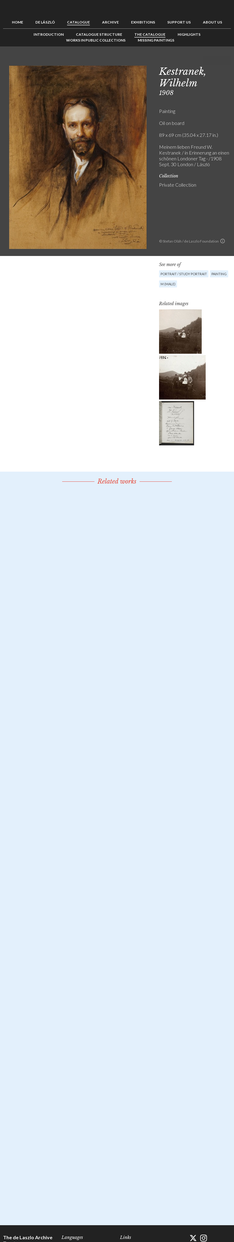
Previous (207, 60)
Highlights (189, 34)
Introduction (49, 34)
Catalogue (78, 22)
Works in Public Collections (96, 40)
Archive (110, 22)
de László (45, 22)
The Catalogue (149, 34)
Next (226, 60)
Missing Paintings (156, 40)
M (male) (168, 284)
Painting (219, 274)
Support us (179, 22)
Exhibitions (143, 22)
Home (17, 22)
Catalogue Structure (99, 34)
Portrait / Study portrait (184, 274)
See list (217, 60)
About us (212, 22)
